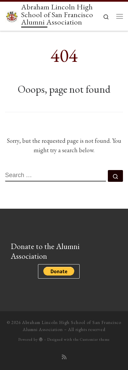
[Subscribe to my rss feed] (64, 357)
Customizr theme (95, 339)
